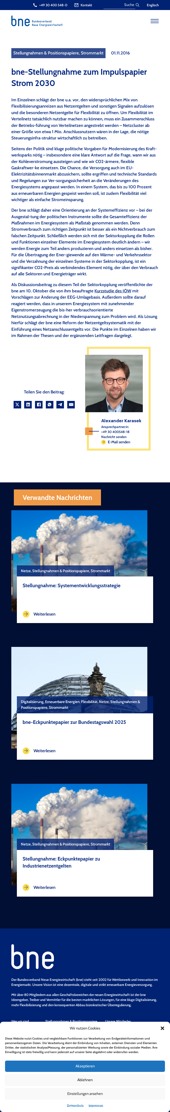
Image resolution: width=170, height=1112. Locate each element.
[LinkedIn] (28, 404)
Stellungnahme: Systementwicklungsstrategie (71, 585)
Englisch (153, 5)
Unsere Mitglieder (118, 1021)
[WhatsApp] (49, 404)
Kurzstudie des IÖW (112, 290)
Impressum (96, 1105)
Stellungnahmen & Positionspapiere (71, 1021)
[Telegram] (60, 404)
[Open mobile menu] (155, 21)
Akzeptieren (85, 1066)
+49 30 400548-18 (115, 432)
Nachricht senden (113, 437)
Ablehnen (85, 1080)
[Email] (71, 404)
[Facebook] (39, 404)
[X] (17, 404)
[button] (162, 1028)
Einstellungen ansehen (85, 1093)
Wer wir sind (20, 1021)
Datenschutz (75, 1105)
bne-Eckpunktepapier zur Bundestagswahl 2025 (74, 722)
